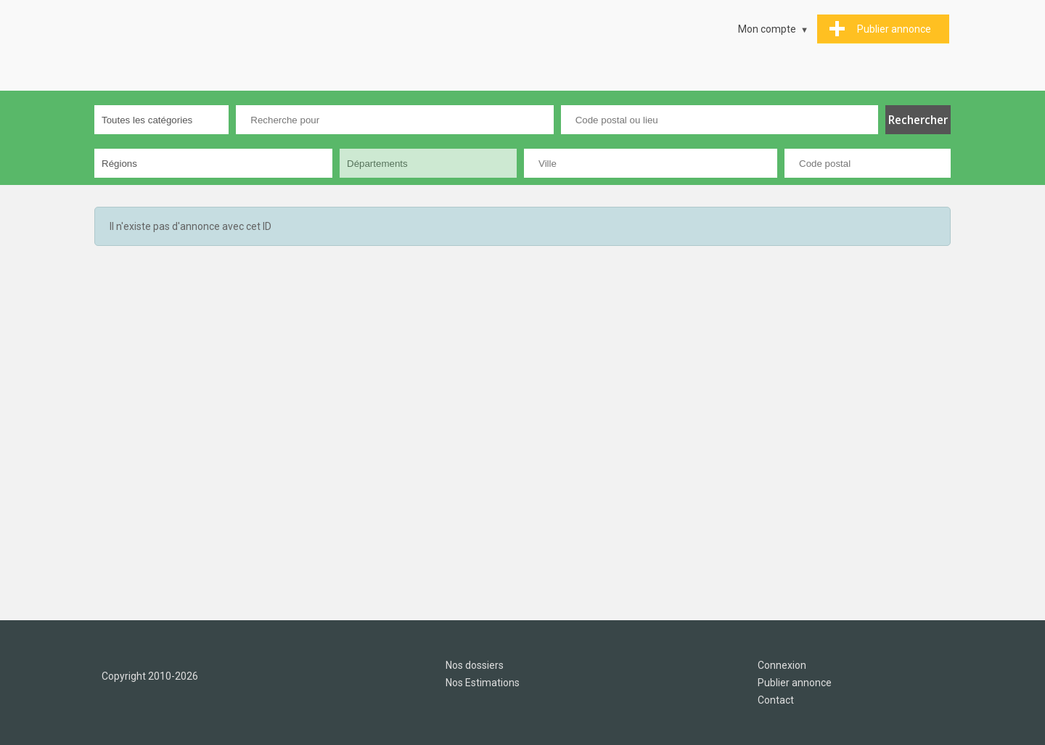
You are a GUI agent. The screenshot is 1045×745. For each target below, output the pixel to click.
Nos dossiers (475, 665)
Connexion (782, 665)
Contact (776, 700)
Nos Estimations (483, 682)
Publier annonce (795, 682)
